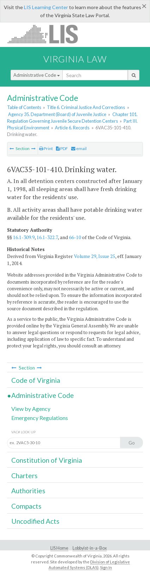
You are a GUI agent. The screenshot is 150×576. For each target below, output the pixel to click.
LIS (46, 33)
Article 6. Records (72, 127)
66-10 (75, 237)
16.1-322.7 (47, 237)
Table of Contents (24, 107)
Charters (24, 476)
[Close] (144, 6)
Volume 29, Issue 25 (94, 256)
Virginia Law (75, 59)
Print (46, 148)
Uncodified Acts (35, 521)
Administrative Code (36, 75)
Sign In (106, 567)
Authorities (28, 491)
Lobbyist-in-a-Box (90, 548)
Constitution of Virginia (46, 460)
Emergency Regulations (39, 417)
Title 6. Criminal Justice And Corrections (86, 107)
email (79, 148)
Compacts (26, 506)
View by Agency (30, 408)
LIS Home (59, 548)
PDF (62, 148)
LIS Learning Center (46, 7)
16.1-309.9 (24, 237)
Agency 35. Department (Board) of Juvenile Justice (57, 114)
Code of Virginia (35, 380)
